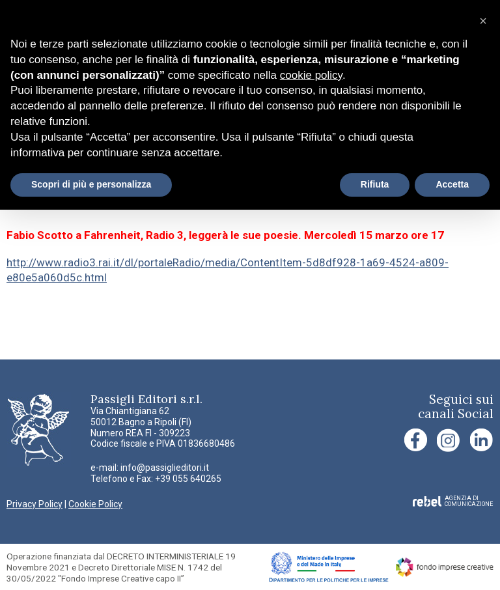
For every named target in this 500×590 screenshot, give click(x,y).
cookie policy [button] (311, 75)
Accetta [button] (452, 184)
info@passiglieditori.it (164, 467)
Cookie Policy (95, 504)
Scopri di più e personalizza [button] (91, 184)
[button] (483, 20)
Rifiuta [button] (375, 184)
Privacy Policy (34, 504)
